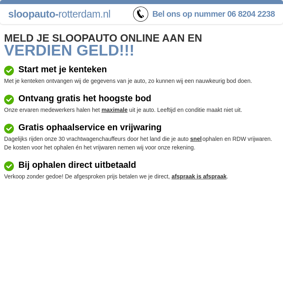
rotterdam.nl (59, 14)
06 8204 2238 (251, 13)
